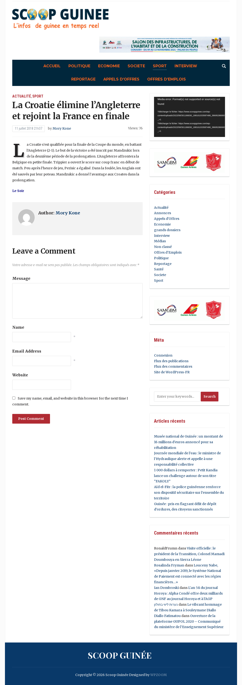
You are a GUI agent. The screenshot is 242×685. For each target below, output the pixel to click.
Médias (160, 241)
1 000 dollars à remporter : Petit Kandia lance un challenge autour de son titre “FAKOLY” (185, 476)
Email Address (26, 351)
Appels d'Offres (166, 219)
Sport (160, 66)
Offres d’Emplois (166, 79)
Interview (186, 66)
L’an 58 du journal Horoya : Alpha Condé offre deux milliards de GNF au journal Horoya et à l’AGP (188, 593)
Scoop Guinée (120, 655)
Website (20, 375)
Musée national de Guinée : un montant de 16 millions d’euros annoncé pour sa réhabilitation (188, 442)
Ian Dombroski (166, 588)
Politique (79, 66)
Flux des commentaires (173, 366)
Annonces (162, 213)
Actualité (21, 96)
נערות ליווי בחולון (166, 604)
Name (18, 327)
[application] (189, 117)
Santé (158, 269)
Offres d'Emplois (168, 252)
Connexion (163, 355)
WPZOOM (158, 675)
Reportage (83, 79)
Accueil (52, 66)
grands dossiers (167, 230)
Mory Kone (62, 128)
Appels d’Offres (121, 79)
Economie (109, 66)
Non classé (163, 247)
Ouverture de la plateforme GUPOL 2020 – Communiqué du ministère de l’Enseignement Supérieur (189, 621)
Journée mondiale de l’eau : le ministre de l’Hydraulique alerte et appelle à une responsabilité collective (187, 459)
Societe (136, 66)
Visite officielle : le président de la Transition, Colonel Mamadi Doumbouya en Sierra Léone (189, 554)
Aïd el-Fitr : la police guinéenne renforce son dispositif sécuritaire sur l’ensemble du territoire (189, 492)
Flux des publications (171, 361)
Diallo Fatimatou (167, 616)
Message (21, 278)
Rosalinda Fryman (169, 565)
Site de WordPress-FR (172, 372)
